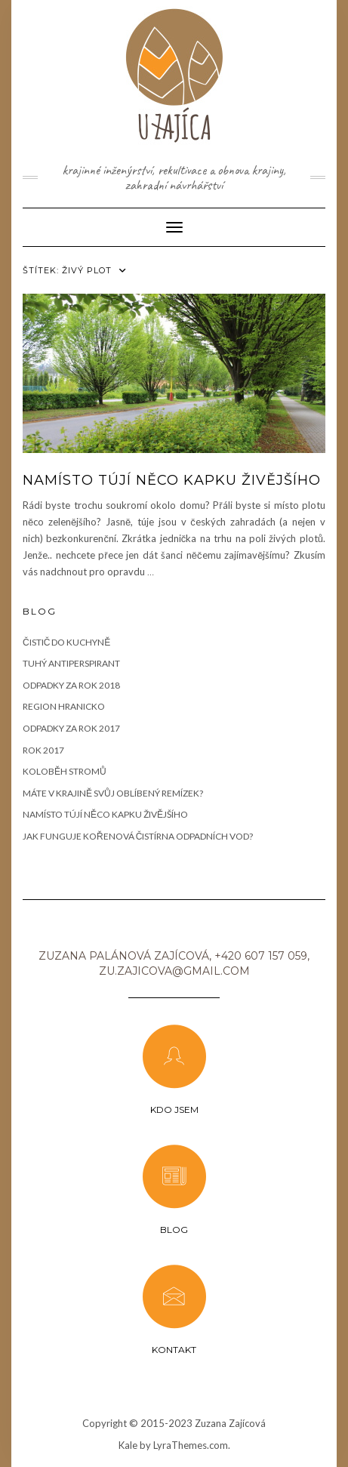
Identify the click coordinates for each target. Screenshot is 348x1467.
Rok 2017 (43, 750)
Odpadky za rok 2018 (71, 685)
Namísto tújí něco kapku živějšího (172, 480)
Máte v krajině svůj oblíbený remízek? (113, 793)
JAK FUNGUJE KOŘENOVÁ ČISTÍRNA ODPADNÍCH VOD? (138, 836)
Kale (128, 1445)
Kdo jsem (174, 1109)
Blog (174, 1229)
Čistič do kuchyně (66, 642)
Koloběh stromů (64, 771)
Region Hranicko (64, 706)
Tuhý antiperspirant (71, 663)
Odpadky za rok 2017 (71, 728)
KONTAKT (174, 1349)
